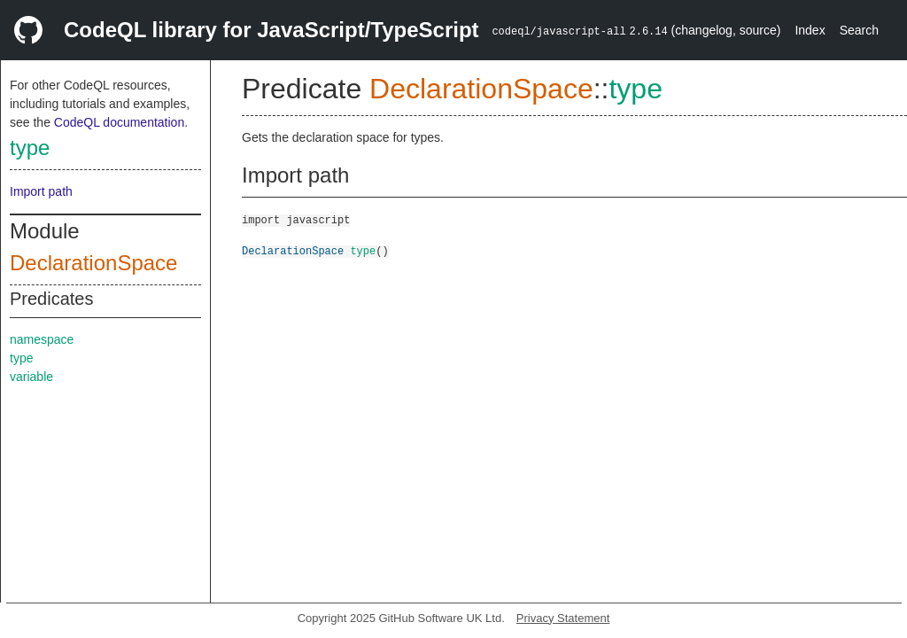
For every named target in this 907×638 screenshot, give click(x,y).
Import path (41, 191)
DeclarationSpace (93, 263)
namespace (42, 339)
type (30, 148)
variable (31, 377)
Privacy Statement (563, 618)
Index (810, 30)
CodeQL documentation (119, 122)
